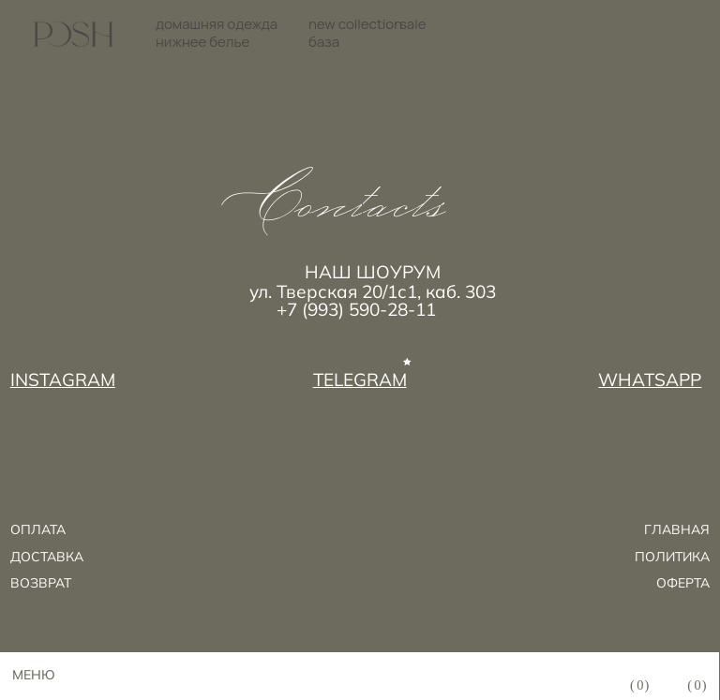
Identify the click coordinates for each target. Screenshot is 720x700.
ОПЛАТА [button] (38, 529)
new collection (355, 24)
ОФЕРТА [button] (683, 582)
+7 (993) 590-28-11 (356, 309)
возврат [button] (40, 582)
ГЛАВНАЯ (677, 529)
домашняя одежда (217, 24)
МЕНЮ (33, 674)
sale (412, 24)
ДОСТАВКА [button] (46, 556)
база (323, 42)
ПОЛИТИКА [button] (672, 556)
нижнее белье (202, 42)
